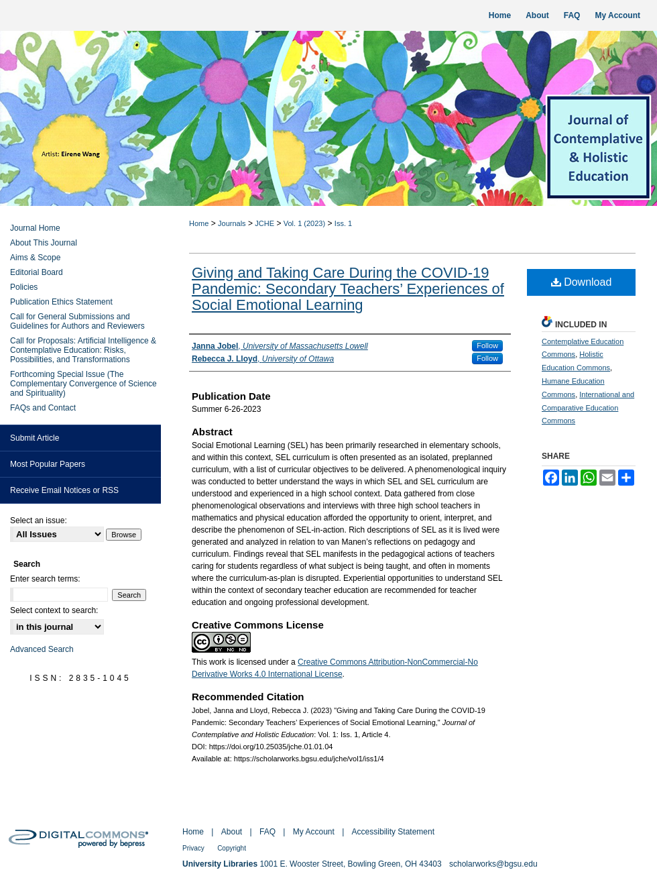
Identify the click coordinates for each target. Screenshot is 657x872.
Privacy (193, 848)
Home (198, 223)
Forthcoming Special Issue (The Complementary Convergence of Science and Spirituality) (83, 384)
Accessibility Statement (393, 831)
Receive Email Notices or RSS (64, 490)
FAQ (267, 831)
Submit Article (34, 438)
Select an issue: (38, 520)
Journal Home (35, 228)
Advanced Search (42, 649)
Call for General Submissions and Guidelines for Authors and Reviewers (77, 321)
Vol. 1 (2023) (304, 223)
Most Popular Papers (47, 464)
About (231, 831)
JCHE (264, 223)
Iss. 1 (343, 223)
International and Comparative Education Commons (588, 407)
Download (581, 282)
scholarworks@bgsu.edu (493, 864)
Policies (24, 287)
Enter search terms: (45, 579)
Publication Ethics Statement (61, 302)
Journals (232, 223)
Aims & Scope (35, 257)
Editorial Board (36, 272)
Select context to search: (54, 610)
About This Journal (43, 243)
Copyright (231, 848)
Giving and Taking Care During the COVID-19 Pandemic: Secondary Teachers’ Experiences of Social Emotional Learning (348, 288)
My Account (314, 831)
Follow (487, 345)
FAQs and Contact (43, 408)
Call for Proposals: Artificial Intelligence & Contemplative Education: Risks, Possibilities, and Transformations (83, 350)
